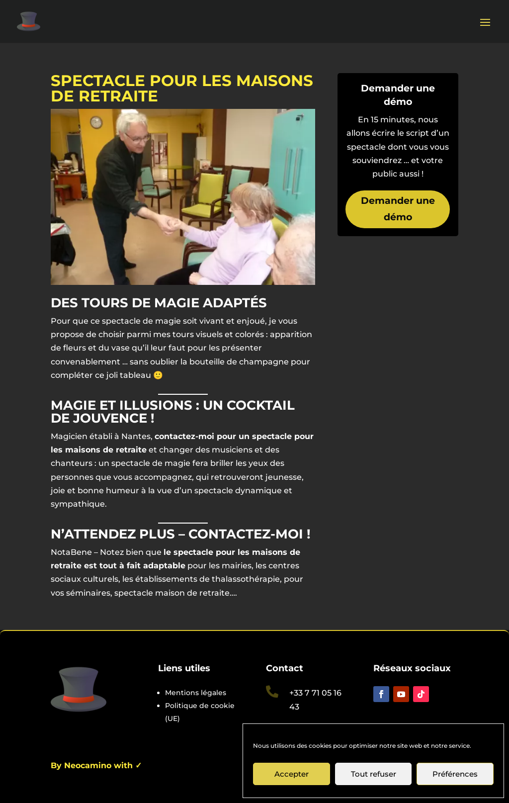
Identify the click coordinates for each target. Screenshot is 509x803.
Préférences (455, 774)
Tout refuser (373, 774)
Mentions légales (195, 692)
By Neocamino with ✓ (96, 765)
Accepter (291, 774)
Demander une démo (398, 208)
